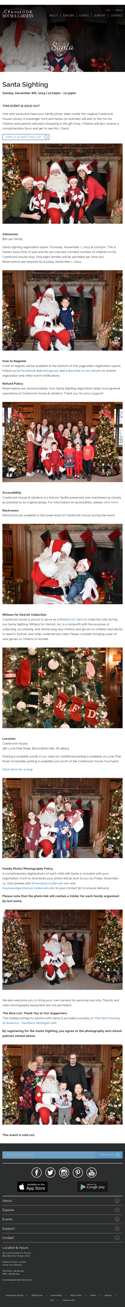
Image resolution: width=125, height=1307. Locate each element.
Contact (117, 15)
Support (99, 15)
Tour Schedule (15, 1265)
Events (84, 15)
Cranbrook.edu (68, 1300)
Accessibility (56, 1295)
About (53, 15)
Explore (68, 15)
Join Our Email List (64, 1155)
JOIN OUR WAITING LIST (23, 137)
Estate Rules (37, 1295)
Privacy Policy (76, 1295)
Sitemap (108, 1295)
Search (119, 10)
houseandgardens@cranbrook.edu (17, 1280)
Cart (108, 10)
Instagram (50, 370)
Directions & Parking (14, 1295)
